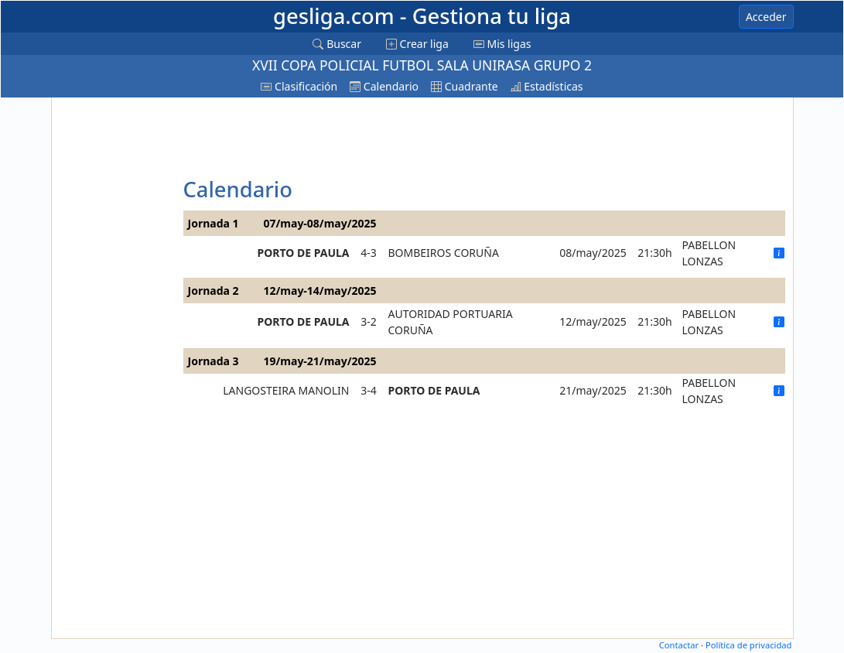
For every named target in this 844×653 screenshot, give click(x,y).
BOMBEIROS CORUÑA (443, 252)
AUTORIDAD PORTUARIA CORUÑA (450, 321)
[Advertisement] (115, 333)
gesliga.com (422, 16)
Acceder (766, 16)
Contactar (679, 645)
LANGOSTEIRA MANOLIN (286, 390)
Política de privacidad (749, 645)
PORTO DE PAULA (304, 252)
